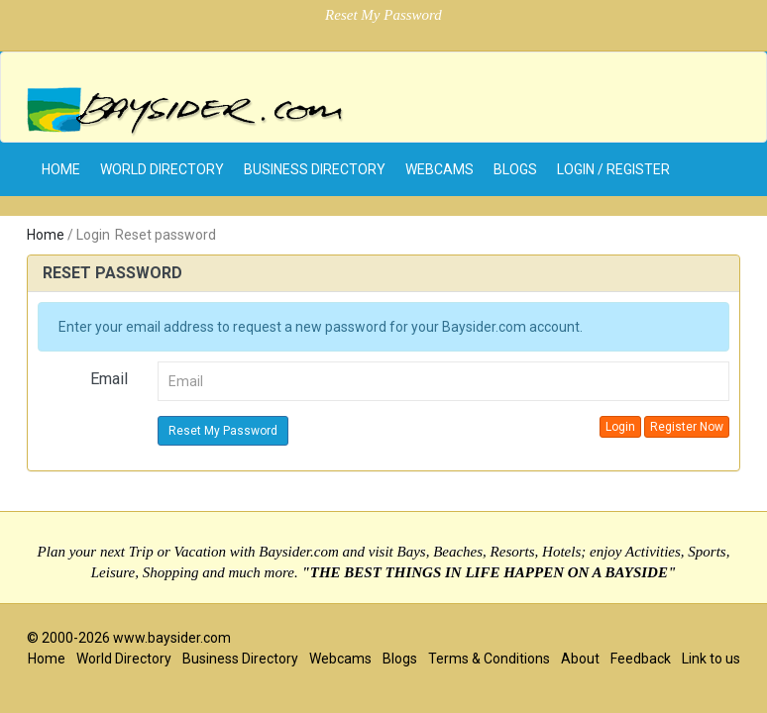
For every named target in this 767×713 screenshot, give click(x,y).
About (580, 658)
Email (109, 378)
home (61, 169)
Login (620, 427)
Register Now (686, 427)
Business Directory (314, 169)
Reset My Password (222, 431)
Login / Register (613, 169)
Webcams (439, 169)
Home (45, 235)
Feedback (640, 658)
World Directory (162, 169)
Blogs (515, 169)
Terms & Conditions (489, 658)
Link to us (711, 658)
